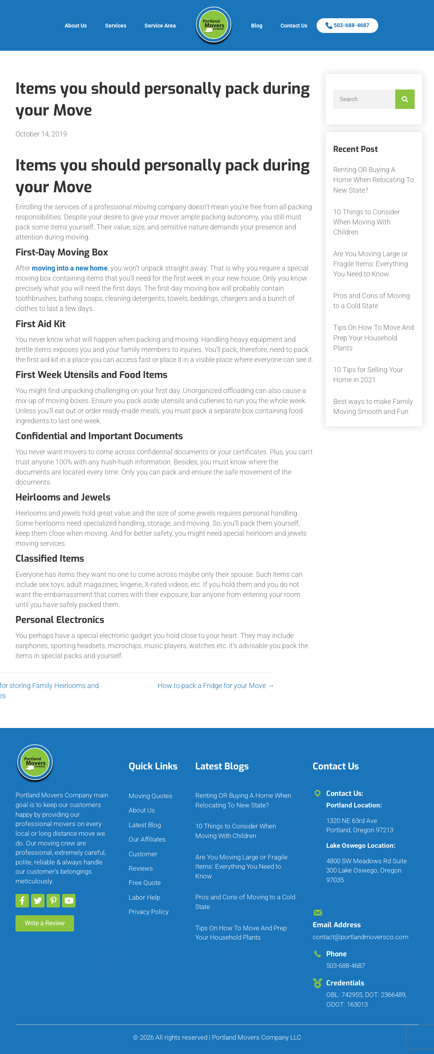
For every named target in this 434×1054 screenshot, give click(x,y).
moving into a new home (70, 268)
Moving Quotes (150, 796)
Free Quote (145, 883)
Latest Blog (145, 825)
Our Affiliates (147, 839)
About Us (76, 25)
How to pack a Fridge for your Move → (168, 685)
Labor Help (144, 897)
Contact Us (294, 25)
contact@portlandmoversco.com (360, 937)
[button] (22, 900)
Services (115, 25)
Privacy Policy (149, 912)
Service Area (160, 25)
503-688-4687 (347, 25)
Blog (256, 25)
